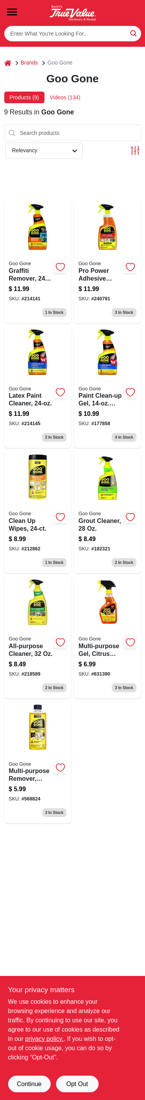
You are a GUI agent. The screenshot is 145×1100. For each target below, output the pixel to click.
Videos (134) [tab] (65, 97)
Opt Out (77, 1084)
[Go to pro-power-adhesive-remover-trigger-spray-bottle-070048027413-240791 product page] (107, 262)
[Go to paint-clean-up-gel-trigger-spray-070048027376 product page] (107, 387)
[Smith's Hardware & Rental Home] (72, 12)
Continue (29, 1084)
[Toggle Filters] (135, 150)
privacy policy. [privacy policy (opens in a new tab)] (44, 1038)
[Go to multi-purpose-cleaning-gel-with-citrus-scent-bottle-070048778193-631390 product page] (107, 637)
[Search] (134, 33)
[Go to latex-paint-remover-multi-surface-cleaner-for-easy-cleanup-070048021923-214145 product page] (38, 387)
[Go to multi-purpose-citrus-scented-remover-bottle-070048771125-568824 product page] (38, 762)
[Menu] (12, 12)
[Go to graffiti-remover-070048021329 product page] (38, 262)
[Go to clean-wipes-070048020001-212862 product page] (38, 512)
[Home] (7, 63)
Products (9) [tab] (24, 97)
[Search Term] (72, 33)
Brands (29, 63)
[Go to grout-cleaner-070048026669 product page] (107, 512)
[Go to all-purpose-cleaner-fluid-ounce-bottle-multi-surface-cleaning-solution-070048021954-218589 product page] (38, 637)
